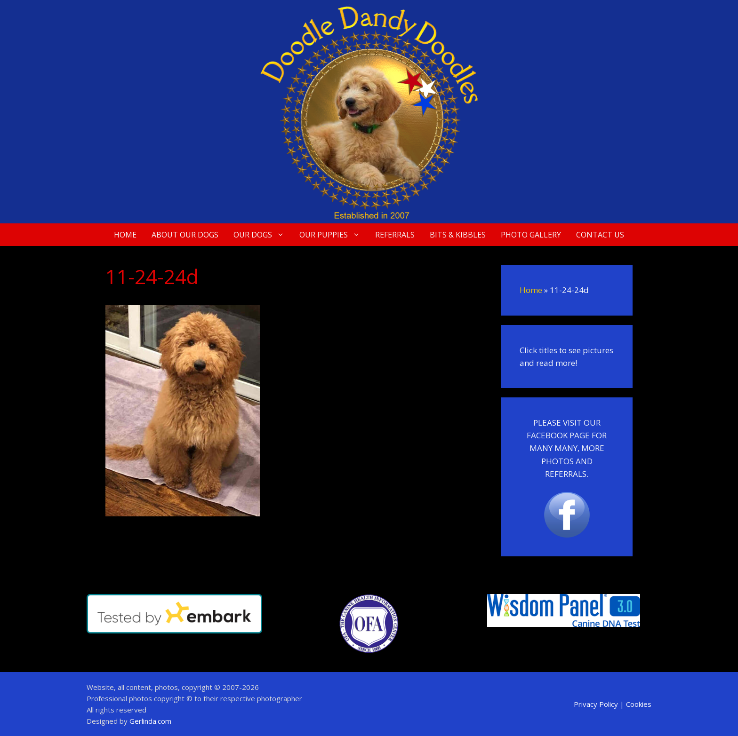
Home (125, 235)
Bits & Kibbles (458, 235)
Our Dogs (262, 234)
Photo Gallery (531, 235)
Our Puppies (333, 234)
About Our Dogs (185, 235)
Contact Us (600, 235)
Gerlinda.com (150, 721)
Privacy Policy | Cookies (612, 704)
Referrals (395, 235)
